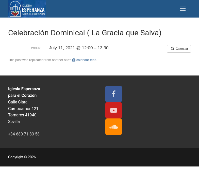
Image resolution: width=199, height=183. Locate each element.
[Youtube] (113, 110)
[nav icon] (183, 9)
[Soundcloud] (113, 126)
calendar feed (84, 60)
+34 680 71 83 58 (24, 134)
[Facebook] (113, 94)
